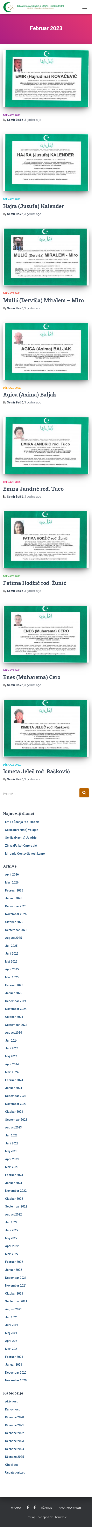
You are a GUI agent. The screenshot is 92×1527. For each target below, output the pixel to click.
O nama (16, 1507)
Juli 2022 (11, 1222)
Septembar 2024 (16, 1024)
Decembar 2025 (15, 906)
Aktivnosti (11, 1401)
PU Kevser (34, 1507)
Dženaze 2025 (14, 1456)
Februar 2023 (14, 1175)
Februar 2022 (14, 1261)
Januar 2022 (13, 1269)
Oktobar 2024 (14, 1016)
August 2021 (13, 1309)
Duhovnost (12, 1409)
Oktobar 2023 (14, 1111)
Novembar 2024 (16, 1008)
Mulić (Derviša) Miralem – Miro (43, 300)
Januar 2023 (13, 1183)
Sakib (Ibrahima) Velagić (21, 829)
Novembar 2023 (16, 1104)
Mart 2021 (12, 1348)
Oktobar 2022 (14, 1198)
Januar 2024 (13, 1088)
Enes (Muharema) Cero (31, 677)
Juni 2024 (11, 1048)
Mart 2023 (12, 1167)
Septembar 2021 (16, 1301)
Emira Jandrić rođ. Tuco (33, 488)
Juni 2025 (11, 953)
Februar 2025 (14, 985)
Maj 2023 (11, 1151)
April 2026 (12, 874)
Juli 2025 (11, 945)
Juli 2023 (11, 1135)
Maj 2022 (11, 1238)
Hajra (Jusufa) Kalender (33, 206)
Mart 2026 (12, 882)
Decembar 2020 (15, 1372)
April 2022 (12, 1246)
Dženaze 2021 (14, 1425)
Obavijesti (12, 1464)
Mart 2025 (12, 977)
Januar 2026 (13, 898)
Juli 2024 (11, 1040)
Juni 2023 (11, 1143)
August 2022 (13, 1214)
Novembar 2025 (16, 914)
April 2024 (12, 1064)
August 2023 (13, 1127)
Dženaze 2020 (14, 1417)
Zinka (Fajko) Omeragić (21, 845)
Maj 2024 (11, 1056)
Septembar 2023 (16, 1119)
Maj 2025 (11, 961)
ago (32, 119)
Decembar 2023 (15, 1096)
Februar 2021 (14, 1356)
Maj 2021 (11, 1333)
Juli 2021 (11, 1317)
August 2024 (13, 1032)
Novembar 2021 (16, 1285)
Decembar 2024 (15, 1001)
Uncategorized (15, 1472)
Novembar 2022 (16, 1190)
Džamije (46, 1507)
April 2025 (12, 969)
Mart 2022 (12, 1254)
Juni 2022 (11, 1230)
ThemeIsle (60, 1517)
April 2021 (12, 1340)
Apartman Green (70, 1507)
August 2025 (13, 937)
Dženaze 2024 (14, 1449)
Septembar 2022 (16, 1206)
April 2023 (12, 1159)
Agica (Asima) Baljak (29, 394)
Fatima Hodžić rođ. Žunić (34, 583)
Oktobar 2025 (14, 922)
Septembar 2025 (16, 930)
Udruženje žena (28, 1507)
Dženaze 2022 (12, 115)
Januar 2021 (13, 1364)
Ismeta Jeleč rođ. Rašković (36, 771)
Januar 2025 (13, 993)
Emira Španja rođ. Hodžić (22, 822)
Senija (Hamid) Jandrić (20, 837)
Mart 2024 (12, 1072)
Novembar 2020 (16, 1380)
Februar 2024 (14, 1080)
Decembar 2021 (15, 1277)
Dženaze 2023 (14, 1441)
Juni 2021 (11, 1325)
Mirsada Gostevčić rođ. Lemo (25, 853)
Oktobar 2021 (14, 1293)
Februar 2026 (14, 890)
